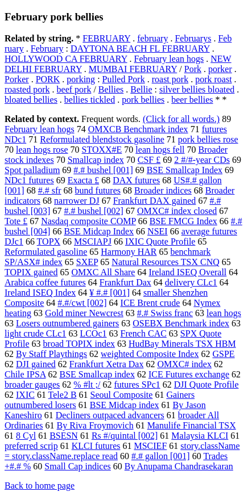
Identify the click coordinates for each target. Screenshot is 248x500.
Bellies (110, 89)
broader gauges (32, 384)
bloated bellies (31, 99)
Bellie (141, 89)
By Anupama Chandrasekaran (179, 466)
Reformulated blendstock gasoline (102, 139)
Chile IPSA (25, 374)
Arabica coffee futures (45, 282)
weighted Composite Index (150, 354)
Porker (17, 79)
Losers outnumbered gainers (67, 323)
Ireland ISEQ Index (40, 292)
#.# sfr (49, 190)
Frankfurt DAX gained (154, 200)
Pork (192, 69)
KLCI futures (96, 446)
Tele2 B (62, 395)
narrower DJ (77, 200)
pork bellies (143, 99)
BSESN (63, 435)
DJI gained (36, 364)
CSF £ (149, 160)
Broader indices (163, 190)
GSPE (223, 354)
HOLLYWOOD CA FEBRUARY (66, 59)
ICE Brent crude (150, 303)
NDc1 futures (29, 180)
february (152, 38)
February (47, 48)
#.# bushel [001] (103, 170)
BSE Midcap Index (99, 231)
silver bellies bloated (196, 89)
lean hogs (223, 313)
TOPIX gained (31, 272)
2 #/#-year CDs (202, 160)
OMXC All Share (103, 272)
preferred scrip (31, 446)
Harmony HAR (128, 252)
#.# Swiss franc (165, 313)
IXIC (25, 395)
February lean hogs (169, 59)
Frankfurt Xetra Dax (106, 364)
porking (81, 79)
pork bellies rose (208, 139)
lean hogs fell (159, 149)
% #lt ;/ (86, 384)
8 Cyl (26, 435)
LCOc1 (93, 333)
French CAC (144, 333)
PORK (48, 79)
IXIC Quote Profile (160, 241)
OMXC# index (184, 364)
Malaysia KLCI (199, 435)
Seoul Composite (121, 395)
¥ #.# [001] (109, 292)
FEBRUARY (106, 38)
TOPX (49, 241)
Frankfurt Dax (125, 282)
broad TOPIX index (79, 343)
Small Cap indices (77, 466)
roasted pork (27, 89)
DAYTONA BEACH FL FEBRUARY (140, 48)
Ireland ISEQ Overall (187, 272)
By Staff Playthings (51, 354)
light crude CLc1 (35, 333)
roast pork (170, 79)
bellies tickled (89, 99)
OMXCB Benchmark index (138, 129)
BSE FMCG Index (183, 221)
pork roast (213, 79)
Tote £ (16, 221)
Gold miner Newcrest (84, 313)
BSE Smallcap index (96, 374)
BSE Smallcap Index (184, 170)
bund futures (98, 190)
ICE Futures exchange (188, 374)
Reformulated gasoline (46, 252)
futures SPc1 (137, 384)
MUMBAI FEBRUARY (133, 69)
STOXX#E (102, 149)
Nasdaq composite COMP (88, 221)
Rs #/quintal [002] (125, 435)
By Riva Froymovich (95, 425)
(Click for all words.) (181, 119)
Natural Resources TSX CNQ (165, 262)
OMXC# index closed (177, 211)
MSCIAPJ (92, 241)
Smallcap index (96, 160)
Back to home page (40, 485)
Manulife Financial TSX (191, 425)
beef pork (74, 89)
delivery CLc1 (191, 282)
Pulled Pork (123, 79)
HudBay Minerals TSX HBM (182, 343)
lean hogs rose (42, 149)
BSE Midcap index (124, 405)
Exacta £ (84, 180)
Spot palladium (32, 170)
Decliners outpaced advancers (110, 415)
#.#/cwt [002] (81, 303)
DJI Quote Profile (206, 384)
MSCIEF (150, 446)
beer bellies (192, 99)
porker (220, 69)
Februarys (193, 38)
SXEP (87, 262)
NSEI (157, 231)
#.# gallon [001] (160, 456)
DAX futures (136, 180)
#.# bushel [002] (93, 211)
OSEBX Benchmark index (181, 323)
